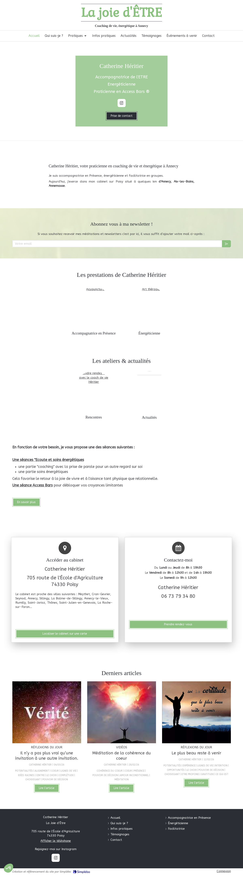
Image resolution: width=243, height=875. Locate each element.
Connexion (224, 871)
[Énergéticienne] (149, 307)
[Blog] (149, 391)
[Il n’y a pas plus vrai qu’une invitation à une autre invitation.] (46, 712)
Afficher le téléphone (55, 841)
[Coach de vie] (93, 307)
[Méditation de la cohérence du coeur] (121, 712)
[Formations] (93, 391)
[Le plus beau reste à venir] (196, 712)
